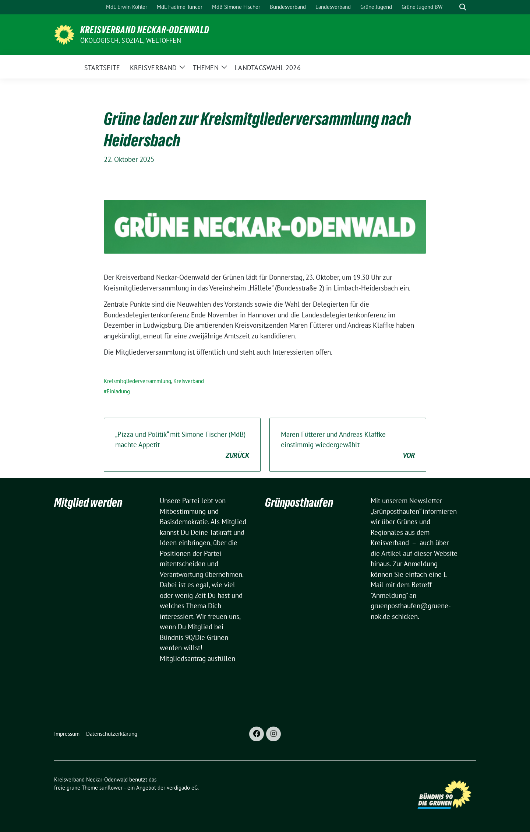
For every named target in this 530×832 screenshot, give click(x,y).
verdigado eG (182, 787)
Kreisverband (188, 380)
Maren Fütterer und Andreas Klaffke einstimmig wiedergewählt (348, 445)
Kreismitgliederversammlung (137, 380)
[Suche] (452, 7)
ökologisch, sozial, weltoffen (130, 40)
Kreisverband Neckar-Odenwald (144, 29)
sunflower (111, 787)
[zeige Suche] (463, 7)
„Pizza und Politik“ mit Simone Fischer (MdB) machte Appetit (182, 445)
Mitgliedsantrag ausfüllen (197, 658)
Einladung (118, 391)
